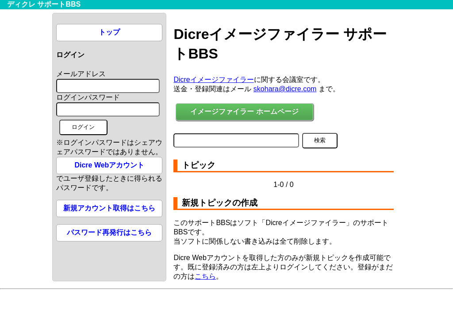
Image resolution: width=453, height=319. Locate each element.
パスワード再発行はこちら (109, 232)
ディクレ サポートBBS (44, 4)
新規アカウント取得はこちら (109, 208)
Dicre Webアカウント (109, 165)
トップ (109, 32)
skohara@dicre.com (285, 89)
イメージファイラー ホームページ (244, 111)
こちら (205, 276)
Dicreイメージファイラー (213, 79)
